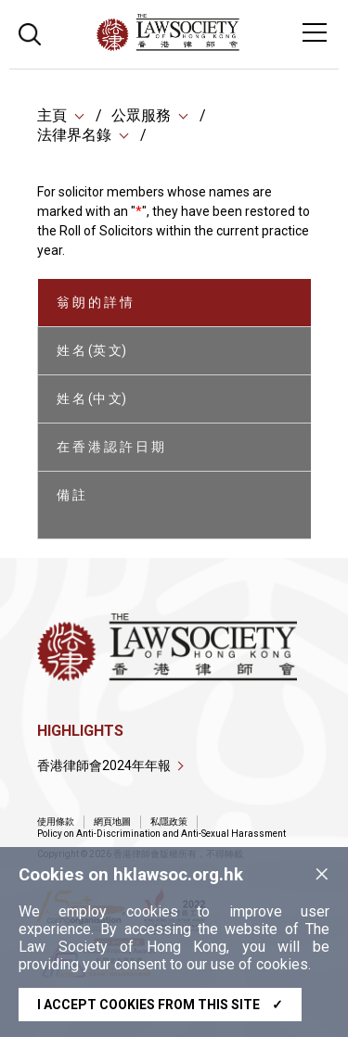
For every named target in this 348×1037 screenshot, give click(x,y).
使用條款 (55, 821)
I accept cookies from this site (160, 1004)
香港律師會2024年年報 (104, 765)
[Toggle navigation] (314, 32)
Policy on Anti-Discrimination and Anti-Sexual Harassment (161, 833)
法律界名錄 (74, 135)
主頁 (52, 115)
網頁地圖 (112, 821)
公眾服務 (141, 115)
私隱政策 (168, 821)
